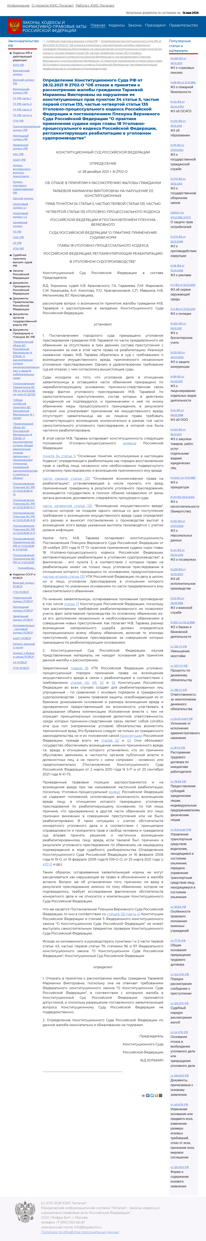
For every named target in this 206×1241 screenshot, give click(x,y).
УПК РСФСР (21, 668)
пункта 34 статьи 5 (59, 456)
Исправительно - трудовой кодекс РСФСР (23, 629)
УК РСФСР (20, 662)
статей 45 (80, 683)
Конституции (131, 736)
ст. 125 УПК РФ (179, 1003)
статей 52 (110, 740)
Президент (155, 25)
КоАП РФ (19, 159)
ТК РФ (17, 231)
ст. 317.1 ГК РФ (179, 665)
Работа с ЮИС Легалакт (95, 5)
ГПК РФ (18, 120)
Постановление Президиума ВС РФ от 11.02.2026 (24, 558)
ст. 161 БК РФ (178, 906)
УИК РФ (18, 237)
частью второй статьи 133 (64, 577)
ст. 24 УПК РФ (179, 1032)
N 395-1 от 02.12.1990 (183, 622)
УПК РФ (18, 248)
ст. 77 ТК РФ (178, 940)
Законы (135, 25)
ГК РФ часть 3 (22, 109)
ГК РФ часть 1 (22, 98)
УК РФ (17, 242)
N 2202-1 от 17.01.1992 (183, 477)
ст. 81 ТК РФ (178, 747)
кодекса (129, 443)
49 (94, 683)
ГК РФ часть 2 (22, 103)
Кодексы (117, 25)
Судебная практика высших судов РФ (72, 41)
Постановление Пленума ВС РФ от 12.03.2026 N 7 (24, 503)
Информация (18, 5)
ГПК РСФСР (21, 592)
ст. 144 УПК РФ (180, 974)
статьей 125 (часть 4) (123, 914)
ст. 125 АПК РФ (180, 1167)
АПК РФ (18, 64)
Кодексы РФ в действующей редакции (22, 56)
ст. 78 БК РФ (178, 781)
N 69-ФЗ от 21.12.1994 (183, 82)
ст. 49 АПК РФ (179, 1104)
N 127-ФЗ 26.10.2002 (183, 497)
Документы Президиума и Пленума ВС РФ (24, 333)
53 (113, 683)
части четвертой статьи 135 (67, 506)
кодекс (114, 792)
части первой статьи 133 (66, 478)
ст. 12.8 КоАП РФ (181, 829)
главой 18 (79, 668)
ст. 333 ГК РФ (179, 646)
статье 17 (71, 604)
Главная (98, 25)
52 (102, 683)
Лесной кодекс (23, 198)
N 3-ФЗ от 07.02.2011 (183, 309)
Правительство (183, 25)
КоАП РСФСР (22, 638)
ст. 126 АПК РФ (180, 1075)
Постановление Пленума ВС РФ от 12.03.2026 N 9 (24, 529)
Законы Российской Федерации (21, 274)
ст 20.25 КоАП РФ (182, 718)
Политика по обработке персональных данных (80, 1232)
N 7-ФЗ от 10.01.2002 (183, 284)
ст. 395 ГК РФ (179, 689)
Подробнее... (26, 567)
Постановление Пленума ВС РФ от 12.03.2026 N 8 (24, 516)
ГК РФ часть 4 (22, 115)
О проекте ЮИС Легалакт (53, 5)
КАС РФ (18, 154)
